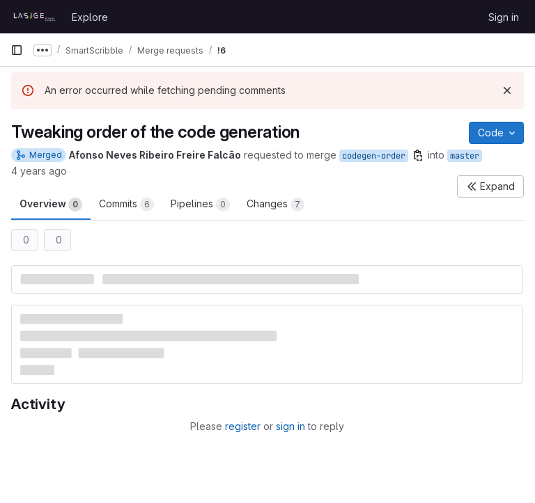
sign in (290, 426)
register (243, 426)
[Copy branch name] (418, 155)
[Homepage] (34, 17)
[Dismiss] (507, 90)
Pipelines (200, 204)
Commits (126, 204)
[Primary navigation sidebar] (17, 50)
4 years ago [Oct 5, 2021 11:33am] (39, 171)
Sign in (503, 17)
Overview (51, 204)
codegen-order (373, 155)
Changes (275, 204)
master (464, 155)
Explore (90, 17)
